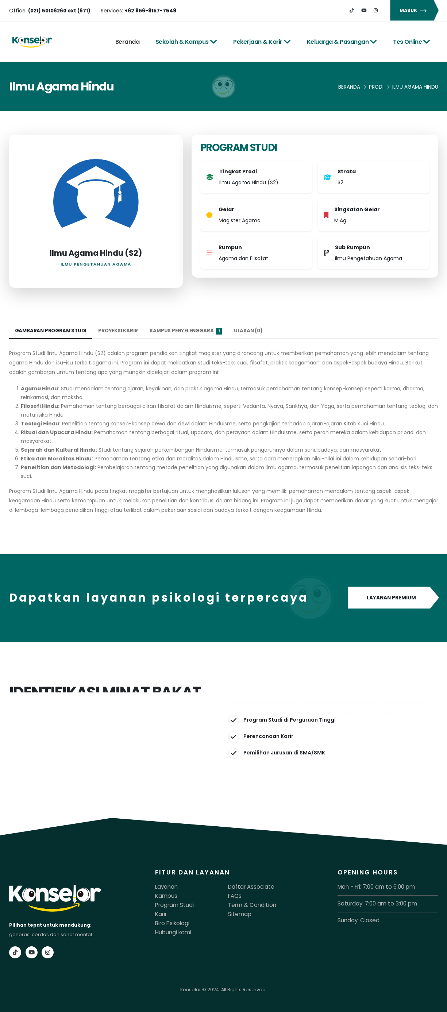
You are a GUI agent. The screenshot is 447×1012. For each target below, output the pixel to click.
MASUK (414, 10)
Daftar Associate (247, 887)
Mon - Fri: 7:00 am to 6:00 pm (371, 887)
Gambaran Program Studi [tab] (52, 331)
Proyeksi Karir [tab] (121, 331)
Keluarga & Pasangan (342, 42)
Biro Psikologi (170, 922)
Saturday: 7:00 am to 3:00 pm (372, 903)
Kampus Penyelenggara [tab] (192, 331)
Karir (160, 913)
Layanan (165, 887)
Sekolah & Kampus (186, 42)
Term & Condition (248, 904)
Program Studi (172, 904)
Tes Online (412, 42)
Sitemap (238, 913)
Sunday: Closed (356, 919)
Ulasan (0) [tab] (258, 331)
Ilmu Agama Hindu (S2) (96, 253)
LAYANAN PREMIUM (393, 598)
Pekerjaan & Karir (262, 42)
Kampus (164, 895)
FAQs (234, 895)
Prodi (376, 87)
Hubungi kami (171, 930)
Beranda (127, 42)
